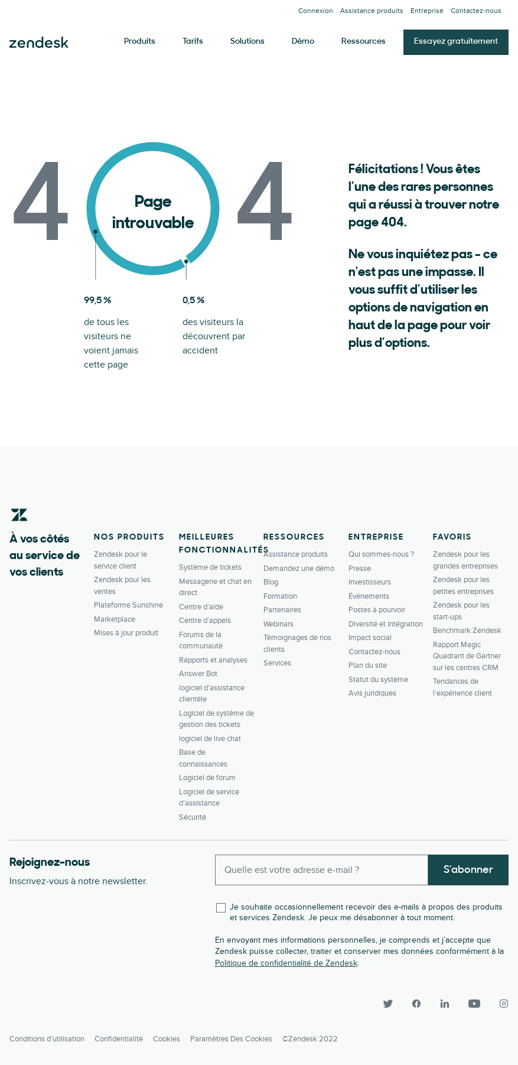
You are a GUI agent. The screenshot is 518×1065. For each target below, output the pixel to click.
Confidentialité (119, 1039)
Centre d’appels (205, 620)
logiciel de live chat (210, 738)
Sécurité (192, 817)
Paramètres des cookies (231, 1039)
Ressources (363, 41)
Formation (280, 596)
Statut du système (378, 679)
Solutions (247, 41)
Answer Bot (198, 673)
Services (277, 663)
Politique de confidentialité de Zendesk (286, 963)
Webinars (278, 624)
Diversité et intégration (385, 624)
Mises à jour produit (126, 633)
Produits (139, 41)
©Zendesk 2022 (310, 1039)
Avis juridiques (372, 693)
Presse (359, 568)
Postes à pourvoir (376, 610)
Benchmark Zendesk (467, 630)
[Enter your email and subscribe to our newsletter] (322, 870)
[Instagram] (499, 1003)
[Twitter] (388, 1003)
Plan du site (367, 665)
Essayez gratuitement (456, 41)
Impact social (370, 637)
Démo (303, 41)
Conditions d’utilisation (46, 1039)
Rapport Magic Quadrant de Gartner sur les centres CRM (467, 656)
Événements (368, 596)
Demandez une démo (298, 568)
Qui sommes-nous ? (381, 554)
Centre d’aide (201, 607)
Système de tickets (210, 567)
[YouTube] (474, 1003)
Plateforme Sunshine (128, 605)
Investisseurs (369, 582)
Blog (270, 582)
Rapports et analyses (213, 660)
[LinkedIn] (445, 1003)
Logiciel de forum (207, 777)
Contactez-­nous (476, 11)
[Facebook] (416, 1003)
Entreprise (427, 11)
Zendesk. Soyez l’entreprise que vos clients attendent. (39, 42)
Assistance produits (371, 11)
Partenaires (282, 610)
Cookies (166, 1039)
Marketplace (114, 619)
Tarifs (193, 41)
